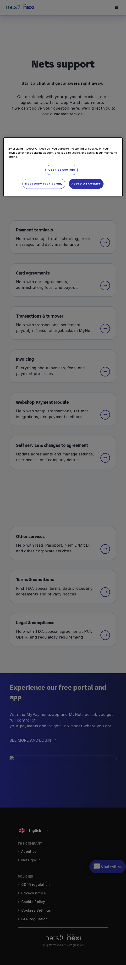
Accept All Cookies (86, 183)
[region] (63, 166)
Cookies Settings (61, 169)
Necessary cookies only (44, 183)
